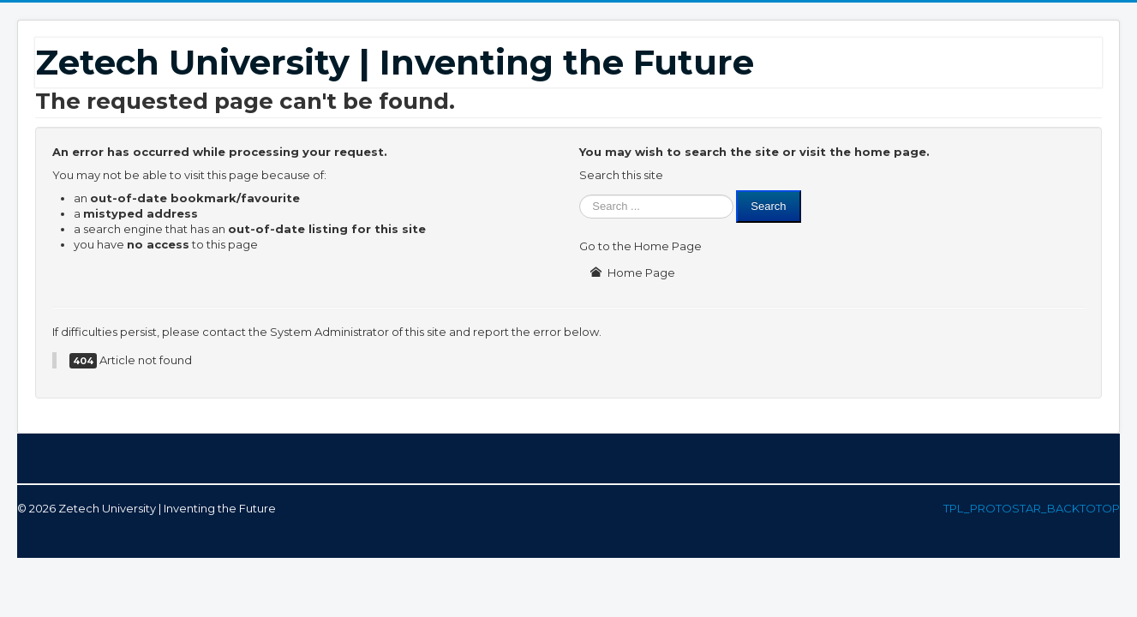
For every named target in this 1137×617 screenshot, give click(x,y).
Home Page (631, 272)
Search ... (579, 190)
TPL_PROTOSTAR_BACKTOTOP (1031, 508)
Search (768, 206)
